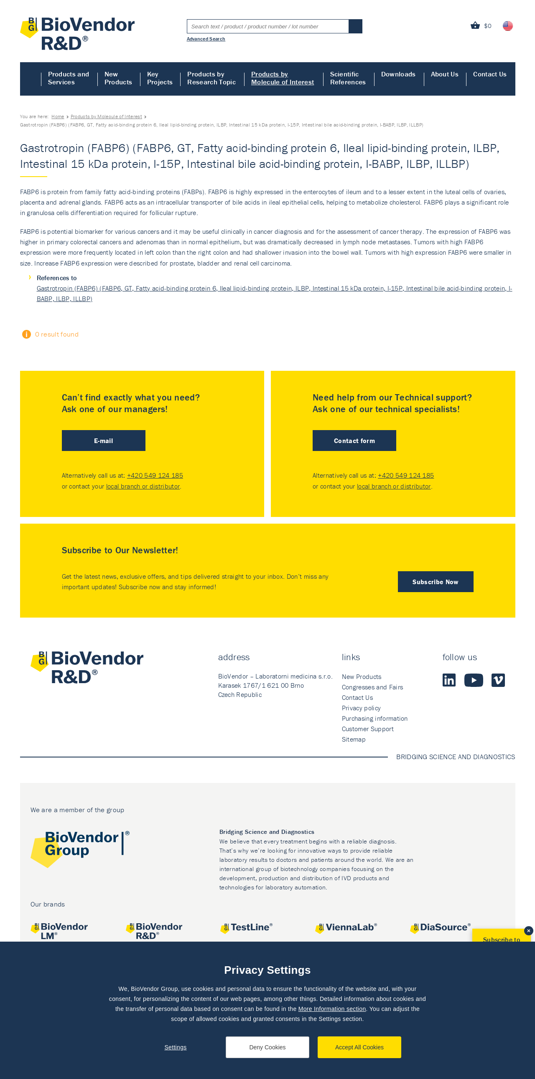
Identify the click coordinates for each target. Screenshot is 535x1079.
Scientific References (348, 77)
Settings (175, 1047)
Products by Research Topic (211, 77)
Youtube (473, 680)
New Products (118, 77)
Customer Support (368, 728)
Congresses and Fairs (372, 687)
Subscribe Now (436, 581)
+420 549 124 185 (155, 475)
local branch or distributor (143, 486)
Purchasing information (375, 718)
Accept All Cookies (359, 1047)
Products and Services (68, 77)
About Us (445, 74)
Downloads (398, 74)
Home (30, 79)
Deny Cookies (267, 1047)
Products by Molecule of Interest (282, 77)
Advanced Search (206, 38)
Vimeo (498, 680)
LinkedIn (449, 680)
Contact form (354, 440)
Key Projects (160, 77)
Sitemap (354, 739)
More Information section (332, 1009)
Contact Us (490, 74)
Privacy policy (361, 708)
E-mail (103, 440)
